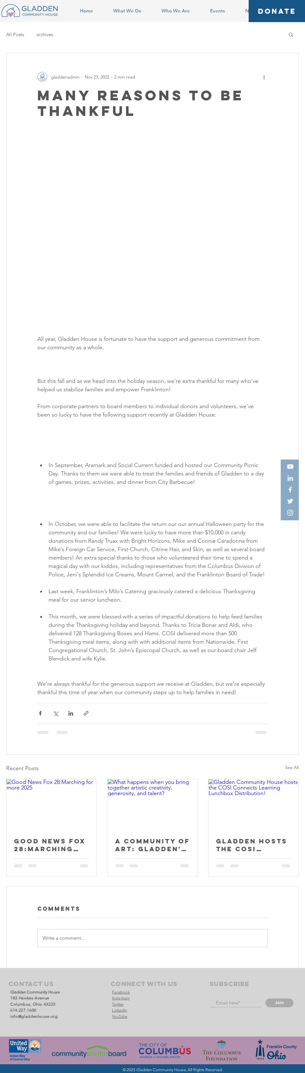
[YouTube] (290, 466)
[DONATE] (277, 11)
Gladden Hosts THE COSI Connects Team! (251, 845)
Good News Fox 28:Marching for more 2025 (50, 845)
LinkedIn (119, 1010)
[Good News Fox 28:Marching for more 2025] (51, 804)
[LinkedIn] (290, 478)
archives (44, 34)
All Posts (15, 34)
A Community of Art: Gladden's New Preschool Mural (152, 845)
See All (292, 767)
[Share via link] (86, 713)
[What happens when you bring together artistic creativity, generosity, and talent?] (153, 804)
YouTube (119, 1016)
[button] (291, 34)
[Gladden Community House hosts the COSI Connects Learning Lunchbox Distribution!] (253, 804)
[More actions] (264, 77)
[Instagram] (290, 513)
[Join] (279, 1003)
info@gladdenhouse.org (34, 1016)
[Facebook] (290, 490)
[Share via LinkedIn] (71, 713)
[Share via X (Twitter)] (56, 713)
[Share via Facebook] (40, 713)
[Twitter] (290, 501)
